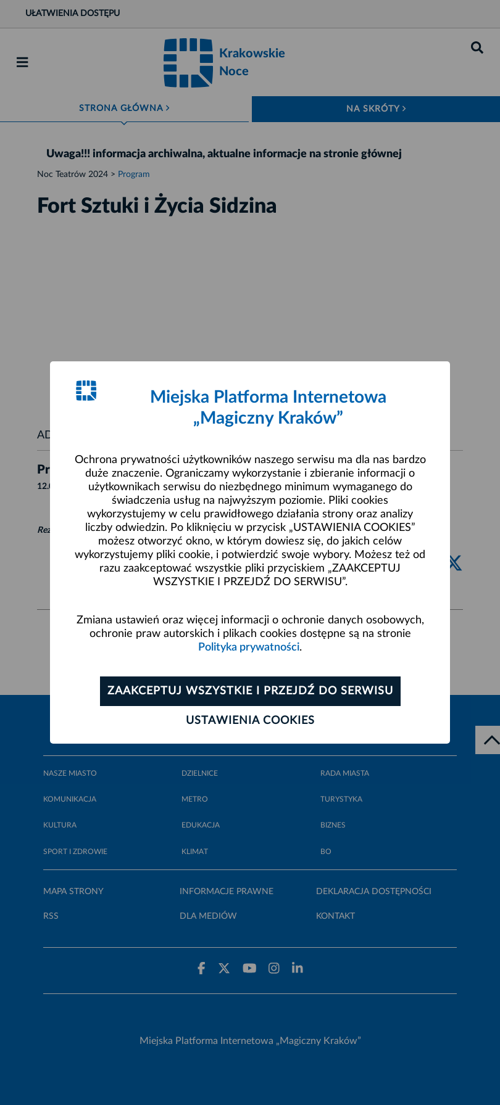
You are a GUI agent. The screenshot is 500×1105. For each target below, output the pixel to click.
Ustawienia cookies (250, 720)
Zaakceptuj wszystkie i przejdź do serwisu (250, 691)
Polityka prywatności (248, 647)
